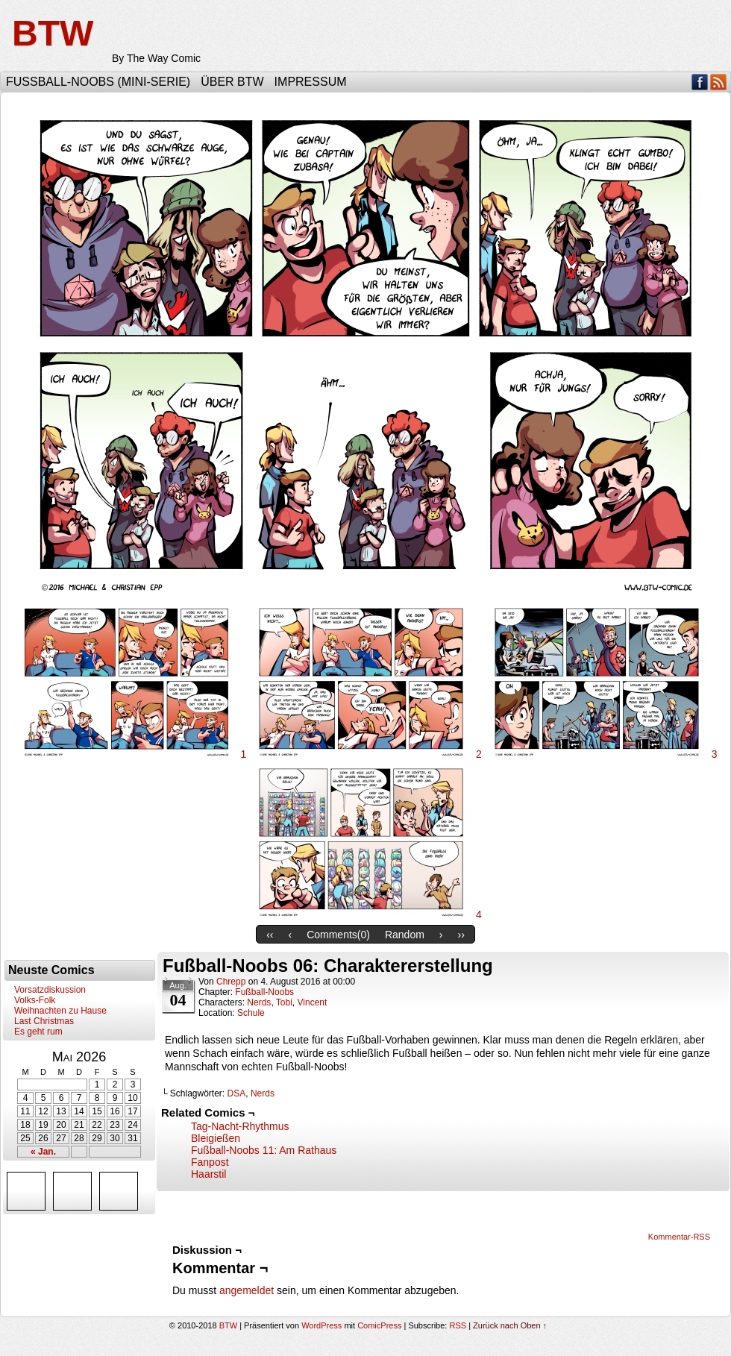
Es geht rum (38, 1031)
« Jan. (43, 1151)
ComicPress (379, 1325)
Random (404, 935)
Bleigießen (215, 1138)
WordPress (321, 1325)
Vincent (312, 1002)
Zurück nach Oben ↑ (510, 1325)
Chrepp (230, 981)
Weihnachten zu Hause (60, 1010)
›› (461, 935)
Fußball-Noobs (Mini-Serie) (98, 81)
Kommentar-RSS (679, 1236)
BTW (52, 33)
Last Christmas (44, 1021)
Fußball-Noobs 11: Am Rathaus (263, 1150)
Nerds (259, 1002)
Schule (251, 1013)
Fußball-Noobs (264, 992)
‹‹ (269, 935)
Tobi (284, 1002)
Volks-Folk (34, 1000)
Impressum (310, 81)
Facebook (700, 81)
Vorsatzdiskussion (50, 990)
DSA (237, 1093)
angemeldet (246, 1290)
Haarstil (208, 1174)
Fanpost (210, 1162)
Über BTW (232, 81)
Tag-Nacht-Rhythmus (240, 1126)
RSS (718, 81)
